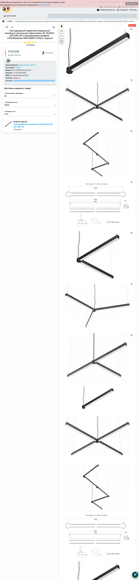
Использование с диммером (14, 93)
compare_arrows (12, 27)
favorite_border (6, 27)
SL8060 (10, 21)
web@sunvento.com (106, 10)
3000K (61, 31)
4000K (61, 36)
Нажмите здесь (44, 5)
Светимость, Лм (10, 111)
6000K (61, 41)
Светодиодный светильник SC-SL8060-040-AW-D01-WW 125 (33, 127)
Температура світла (11, 102)
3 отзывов (30, 45)
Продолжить (132, 4)
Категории (11, 16)
